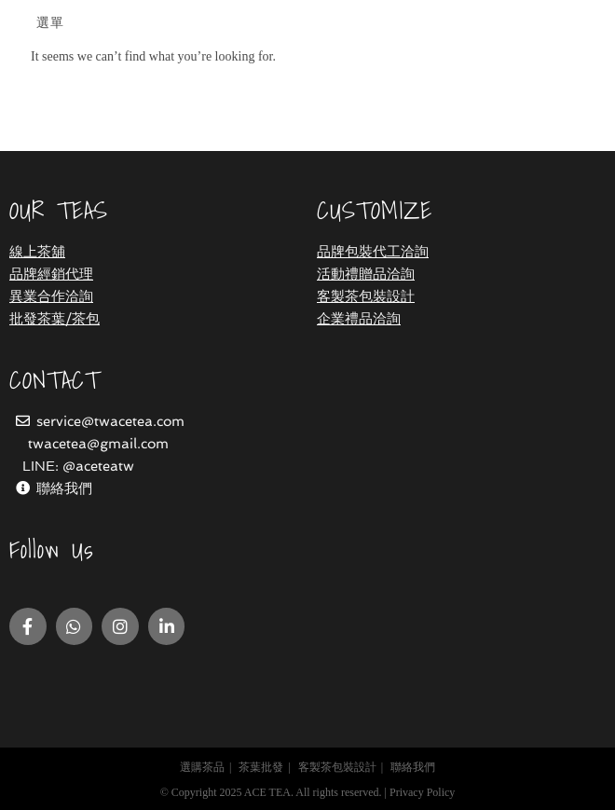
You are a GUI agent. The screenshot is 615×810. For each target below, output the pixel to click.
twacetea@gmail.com (98, 443)
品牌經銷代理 (51, 274)
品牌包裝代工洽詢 (373, 251)
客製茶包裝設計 (366, 296)
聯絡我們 (64, 488)
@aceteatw (98, 466)
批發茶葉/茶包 (54, 318)
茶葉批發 (261, 767)
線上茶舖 (37, 251)
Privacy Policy (422, 792)
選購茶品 (202, 767)
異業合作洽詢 (51, 296)
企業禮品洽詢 (359, 318)
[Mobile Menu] (47, 23)
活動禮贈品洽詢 (366, 274)
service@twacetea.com (110, 421)
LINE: (42, 466)
